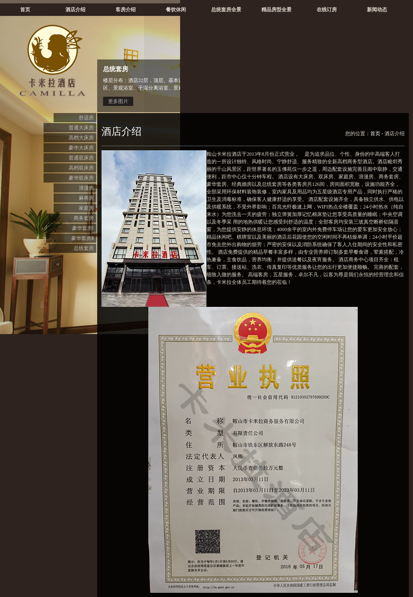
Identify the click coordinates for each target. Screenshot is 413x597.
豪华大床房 (81, 148)
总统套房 (84, 248)
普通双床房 (81, 158)
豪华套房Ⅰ (83, 228)
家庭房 (86, 208)
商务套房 (84, 218)
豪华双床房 (81, 178)
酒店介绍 (75, 10)
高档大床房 (81, 138)
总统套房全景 (226, 10)
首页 (25, 10)
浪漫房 (86, 188)
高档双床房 (81, 168)
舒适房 (86, 118)
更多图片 (118, 101)
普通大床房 (81, 128)
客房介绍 (126, 10)
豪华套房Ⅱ (82, 238)
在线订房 (327, 10)
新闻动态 (377, 10)
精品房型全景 (276, 10)
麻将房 (86, 198)
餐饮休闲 (176, 10)
